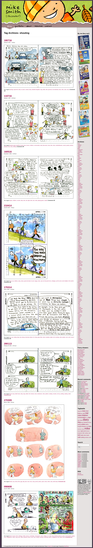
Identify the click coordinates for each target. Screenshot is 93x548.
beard (11, 481)
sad (41, 280)
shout (45, 481)
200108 (79, 456)
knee (36, 393)
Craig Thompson (81, 352)
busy (13, 393)
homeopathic (68, 536)
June (79, 180)
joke (26, 481)
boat (79, 413)
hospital (79, 426)
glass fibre (40, 337)
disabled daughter (36, 89)
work (63, 537)
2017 (79, 173)
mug (16, 537)
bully (20, 89)
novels (64, 145)
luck (34, 200)
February (80, 168)
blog (9, 27)
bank (11, 536)
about (29, 27)
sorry (68, 89)
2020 (79, 159)
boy (81, 413)
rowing (37, 537)
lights (51, 337)
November (80, 186)
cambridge (32, 536)
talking (14, 146)
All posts (79, 473)
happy (36, 280)
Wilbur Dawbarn (81, 374)
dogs (82, 422)
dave (81, 420)
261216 (79, 458)
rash (69, 337)
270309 (8, 400)
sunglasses (54, 537)
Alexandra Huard (81, 349)
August (79, 158)
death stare (17, 393)
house (84, 426)
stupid (45, 200)
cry (87, 417)
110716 (8, 96)
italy (23, 481)
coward (27, 89)
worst (60, 280)
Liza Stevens (80, 366)
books (21, 145)
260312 (79, 465)
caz (13, 280)
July (79, 182)
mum (79, 431)
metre (13, 537)
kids (60, 89)
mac (5, 537)
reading (50, 393)
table (82, 435)
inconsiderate (55, 89)
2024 (79, 153)
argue (11, 200)
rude (65, 89)
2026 (79, 143)
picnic (29, 537)
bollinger (20, 536)
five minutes (31, 393)
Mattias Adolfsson (81, 367)
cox (48, 536)
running (41, 537)
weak (61, 537)
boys (25, 145)
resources (38, 27)
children (31, 145)
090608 (8, 486)
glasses (60, 536)
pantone (25, 537)
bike (17, 536)
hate (44, 337)
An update (86, 388)
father (87, 424)
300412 (79, 459)
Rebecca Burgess (81, 399)
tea (58, 537)
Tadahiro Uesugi (81, 373)
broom (27, 145)
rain (83, 433)
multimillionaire (59, 145)
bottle (24, 536)
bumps (27, 536)
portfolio (19, 27)
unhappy (53, 280)
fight (29, 200)
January (79, 145)
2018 (79, 166)
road (89, 433)
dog (41, 89)
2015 (79, 204)
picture (71, 145)
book (11, 393)
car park (23, 89)
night (81, 431)
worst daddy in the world (67, 280)
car (10, 337)
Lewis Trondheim (81, 365)
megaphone (9, 537)
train (85, 435)
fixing (36, 337)
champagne (37, 536)
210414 (8, 205)
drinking (56, 536)
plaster (63, 337)
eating (79, 424)
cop (13, 481)
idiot (47, 89)
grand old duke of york (29, 280)
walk (69, 393)
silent (49, 481)
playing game (41, 200)
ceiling (15, 337)
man (31, 481)
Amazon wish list (86, 492)
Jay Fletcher (80, 359)
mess (83, 429)
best (11, 280)
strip (51, 481)
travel (87, 435)
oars (19, 537)
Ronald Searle (80, 371)
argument (16, 89)
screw (72, 337)
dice (24, 200)
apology (11, 89)
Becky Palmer (80, 350)
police (39, 481)
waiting (66, 393)
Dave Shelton (80, 353)
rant (67, 337)
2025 (79, 148)
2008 (79, 313)
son (79, 435)
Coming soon (84, 381)
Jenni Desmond (81, 360)
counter (18, 200)
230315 (79, 457)
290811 (79, 464)
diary (30, 89)
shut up (58, 393)
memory (79, 429)
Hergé (79, 358)
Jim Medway (80, 361)
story (12, 146)
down (22, 280)
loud (28, 481)
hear (49, 145)
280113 (8, 343)
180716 (8, 40)
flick (19, 481)
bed (87, 411)
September (80, 149)
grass (63, 536)
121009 (79, 463)
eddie (44, 89)
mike (62, 89)
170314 (8, 287)
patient (46, 393)
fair (26, 200)
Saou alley (83, 382)
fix (33, 337)
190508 (79, 462)
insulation (47, 337)
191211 (79, 453)
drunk (16, 481)
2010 (79, 282)
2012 (79, 251)
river (35, 537)
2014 (79, 220)
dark (79, 420)
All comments (80, 474)
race (32, 537)
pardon (67, 145)
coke (42, 536)
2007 (79, 328)
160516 (8, 151)
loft (54, 337)
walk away (55, 481)
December (80, 152)
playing (5, 146)
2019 (79, 161)
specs (50, 537)
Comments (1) (69, 537)
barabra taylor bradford (15, 145)
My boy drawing (84, 383)
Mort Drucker (80, 368)
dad (41, 145)
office (22, 537)
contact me (50, 546)
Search (80, 442)
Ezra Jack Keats (81, 355)
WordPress (66, 546)
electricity (27, 337)
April (79, 147)
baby (84, 411)
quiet (43, 481)
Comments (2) (7, 395)
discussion (45, 145)
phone (88, 431)
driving (23, 337)
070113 (79, 455)
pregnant (80, 433)
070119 (82, 386)
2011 (79, 266)
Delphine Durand (81, 354)
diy (20, 337)
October (79, 150)
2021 (79, 155)
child (79, 415)
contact (48, 27)
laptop (73, 536)
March (79, 146)
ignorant (50, 89)
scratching (46, 537)
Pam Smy (80, 370)
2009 (79, 297)
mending (57, 337)
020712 (79, 466)
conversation (37, 145)
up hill (57, 280)
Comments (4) (61, 481)
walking (83, 437)
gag (21, 481)
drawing (85, 422)
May (79, 156)
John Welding (80, 364)
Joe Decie (80, 362)
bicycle (14, 536)
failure (31, 337)
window (86, 437)
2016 (79, 189)
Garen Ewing (80, 356)
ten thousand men (47, 280)
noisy (33, 481)
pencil (36, 481)
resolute (54, 393)
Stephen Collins (81, 372)
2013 (79, 235)
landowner (39, 393)
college (45, 536)
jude (87, 426)
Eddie (82, 400)
